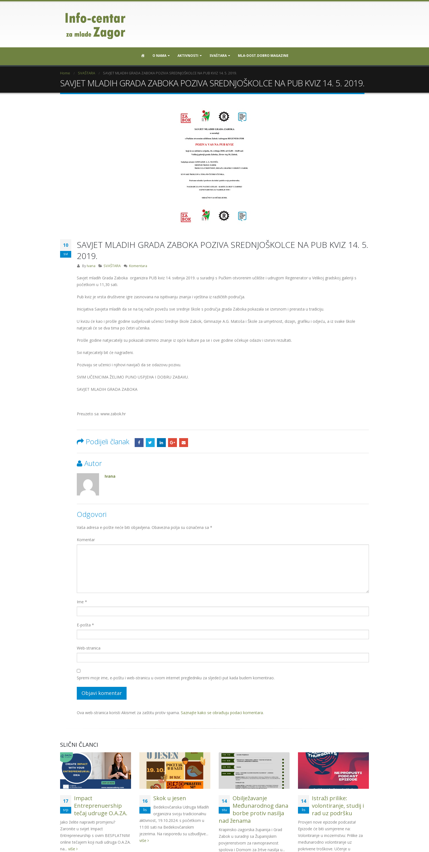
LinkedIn (161, 442)
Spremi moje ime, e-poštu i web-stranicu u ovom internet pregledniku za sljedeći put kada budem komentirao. (176, 677)
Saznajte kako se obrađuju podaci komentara (222, 712)
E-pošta (85, 625)
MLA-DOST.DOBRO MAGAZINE (263, 55)
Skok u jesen (169, 798)
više (144, 840)
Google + (172, 442)
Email (183, 442)
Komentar (86, 539)
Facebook (139, 442)
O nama (159, 55)
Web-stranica (88, 648)
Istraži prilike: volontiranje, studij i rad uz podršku (338, 805)
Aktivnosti (187, 55)
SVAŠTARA (218, 55)
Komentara (138, 265)
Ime (82, 601)
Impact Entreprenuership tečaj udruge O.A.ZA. (100, 805)
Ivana (91, 265)
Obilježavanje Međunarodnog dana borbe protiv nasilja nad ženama (253, 809)
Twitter (150, 442)
